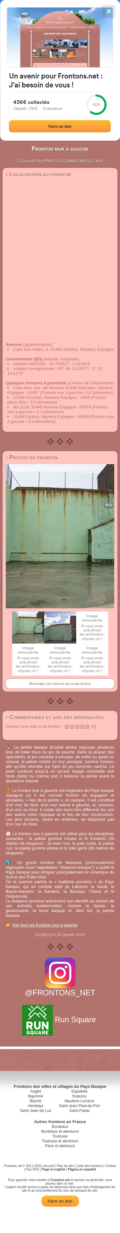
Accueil (49, 1166)
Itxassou (79, 1096)
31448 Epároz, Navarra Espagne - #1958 (51, 416)
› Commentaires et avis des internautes (55, 717)
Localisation (29, 160)
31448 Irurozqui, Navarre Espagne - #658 (51, 397)
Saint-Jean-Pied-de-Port (79, 1106)
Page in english (53, 1169)
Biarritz (36, 1101)
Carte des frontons (89, 1166)
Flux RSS (32, 1169)
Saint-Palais (79, 1110)
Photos (51, 160)
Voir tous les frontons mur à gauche (45, 925)
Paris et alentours (60, 1146)
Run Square (60, 1019)
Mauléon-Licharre (79, 1101)
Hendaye (35, 1106)
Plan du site (65, 1166)
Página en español (82, 1169)
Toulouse (60, 1136)
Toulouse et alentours (60, 1141)
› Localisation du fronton (38, 174)
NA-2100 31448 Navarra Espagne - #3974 (52, 407)
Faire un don (60, 1201)
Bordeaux (60, 1126)
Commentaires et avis (82, 160)
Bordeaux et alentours (60, 1131)
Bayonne (35, 1096)
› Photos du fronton (32, 457)
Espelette (79, 1091)
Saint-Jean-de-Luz (35, 1110)
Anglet (35, 1091)
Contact (110, 1166)
